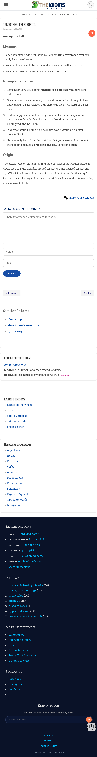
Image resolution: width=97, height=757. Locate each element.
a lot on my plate (33, 556)
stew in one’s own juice (24, 325)
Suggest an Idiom (20, 640)
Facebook (15, 679)
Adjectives (13, 450)
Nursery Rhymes (19, 661)
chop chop (15, 319)
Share (91, 727)
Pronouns (13, 461)
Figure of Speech (17, 494)
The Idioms (59, 752)
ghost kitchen (15, 427)
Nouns (11, 455)
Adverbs (12, 472)
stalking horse (30, 534)
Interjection (14, 505)
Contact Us (48, 740)
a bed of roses (18, 606)
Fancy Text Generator (22, 655)
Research (14, 645)
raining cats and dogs (22, 590)
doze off (12, 410)
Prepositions (15, 477)
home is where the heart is (25, 616)
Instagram (15, 684)
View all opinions (19, 567)
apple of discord (19, 611)
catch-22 (14, 601)
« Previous (12, 292)
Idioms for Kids (18, 650)
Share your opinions (81, 198)
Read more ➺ (68, 374)
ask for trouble (16, 421)
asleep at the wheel (19, 405)
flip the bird (32, 545)
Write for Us (16, 635)
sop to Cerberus (17, 416)
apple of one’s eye (29, 561)
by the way (15, 331)
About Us (48, 735)
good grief (27, 550)
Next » (87, 292)
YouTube (14, 689)
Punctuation (15, 483)
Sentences (13, 488)
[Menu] (6, 5)
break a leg (16, 595)
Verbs (10, 466)
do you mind (36, 539)
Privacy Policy (48, 745)
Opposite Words (17, 499)
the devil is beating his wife (26, 585)
